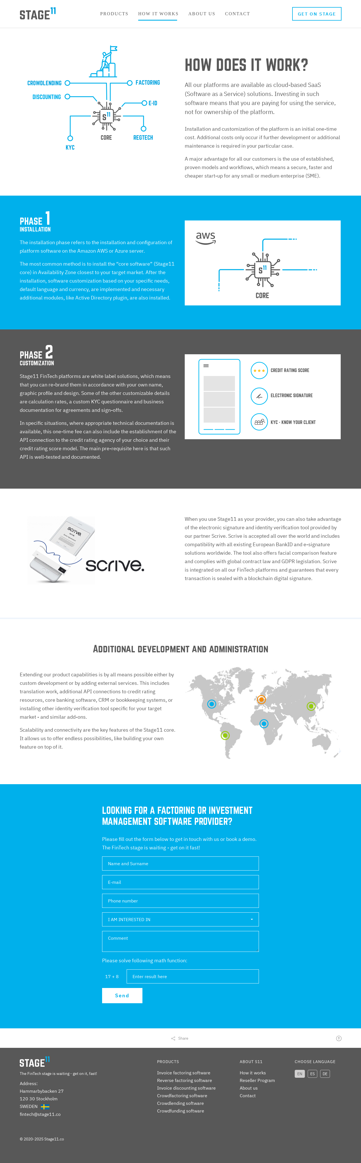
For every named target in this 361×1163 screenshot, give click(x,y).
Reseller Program (257, 1080)
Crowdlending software (180, 1103)
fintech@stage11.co (40, 1114)
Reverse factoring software (184, 1080)
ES (312, 1073)
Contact (237, 13)
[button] (180, 919)
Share (183, 1038)
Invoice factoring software (183, 1072)
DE (325, 1073)
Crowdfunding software (180, 1111)
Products (114, 13)
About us (201, 13)
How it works (158, 13)
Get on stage (317, 14)
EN (299, 1073)
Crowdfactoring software (182, 1095)
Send (122, 995)
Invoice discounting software (186, 1088)
